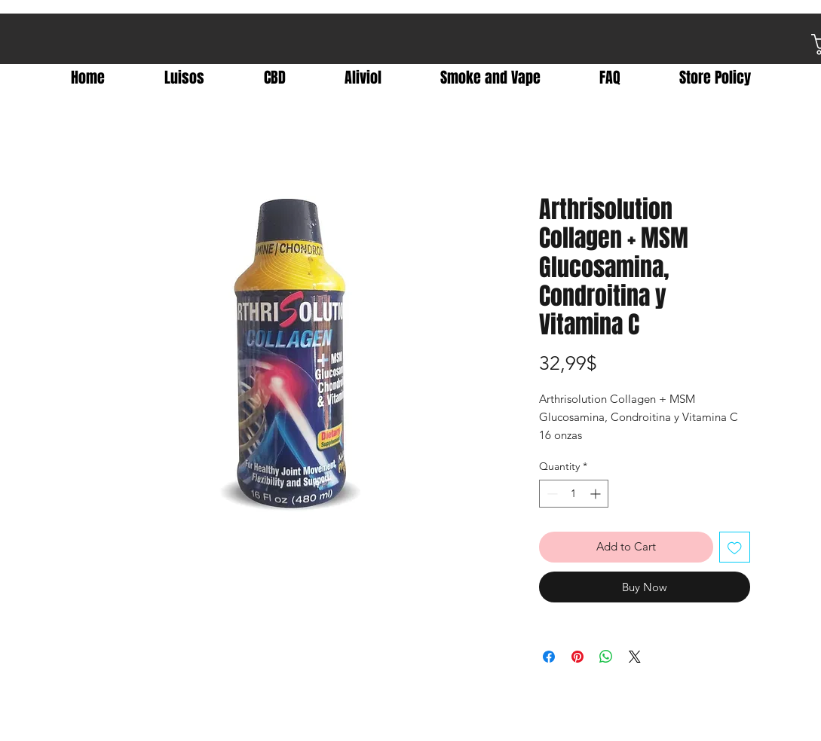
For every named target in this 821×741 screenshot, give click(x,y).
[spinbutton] (573, 493)
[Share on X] (635, 657)
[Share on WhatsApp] (606, 657)
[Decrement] (550, 493)
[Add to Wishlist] (734, 547)
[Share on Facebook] (549, 657)
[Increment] (596, 493)
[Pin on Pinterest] (577, 657)
